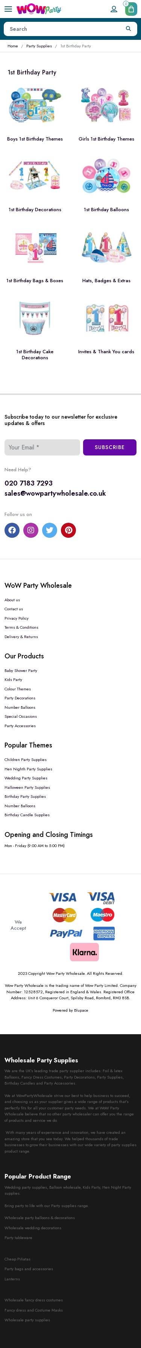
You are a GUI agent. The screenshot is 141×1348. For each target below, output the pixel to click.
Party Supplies (39, 46)
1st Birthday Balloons (106, 209)
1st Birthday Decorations (35, 209)
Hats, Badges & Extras (106, 280)
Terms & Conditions (21, 627)
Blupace (81, 1010)
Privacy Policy (17, 618)
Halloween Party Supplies (27, 787)
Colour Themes (18, 689)
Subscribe (110, 447)
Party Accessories (20, 726)
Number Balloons (20, 707)
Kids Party (13, 679)
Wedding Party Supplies (26, 778)
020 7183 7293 (29, 483)
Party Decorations (20, 698)
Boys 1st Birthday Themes (35, 138)
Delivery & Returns (21, 637)
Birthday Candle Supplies (27, 815)
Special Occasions (21, 716)
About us (12, 600)
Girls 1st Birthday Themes (106, 138)
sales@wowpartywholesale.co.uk (55, 493)
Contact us (14, 609)
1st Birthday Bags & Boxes (34, 280)
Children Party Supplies (26, 759)
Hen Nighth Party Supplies (28, 769)
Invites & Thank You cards (106, 351)
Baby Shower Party (21, 670)
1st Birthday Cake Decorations (34, 354)
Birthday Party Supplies (25, 796)
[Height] (62, 29)
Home (13, 46)
